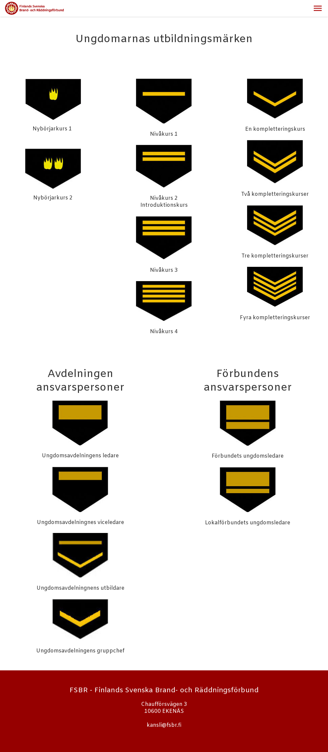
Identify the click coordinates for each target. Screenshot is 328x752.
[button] (317, 8)
